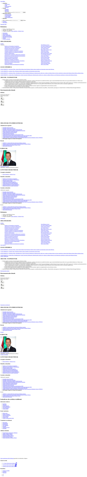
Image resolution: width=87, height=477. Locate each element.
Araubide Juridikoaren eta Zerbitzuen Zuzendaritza (14, 52)
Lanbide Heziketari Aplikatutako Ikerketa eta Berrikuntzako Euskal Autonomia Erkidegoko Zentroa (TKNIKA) (23, 137)
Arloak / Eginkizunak (4, 256)
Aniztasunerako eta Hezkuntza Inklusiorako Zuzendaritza (15, 54)
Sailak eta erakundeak (6, 415)
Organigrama (2, 218)
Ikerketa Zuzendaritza (8, 63)
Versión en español (6, 470)
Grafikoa (2, 43)
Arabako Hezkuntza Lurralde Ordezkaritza (10, 183)
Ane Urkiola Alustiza (44, 48)
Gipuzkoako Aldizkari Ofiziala (8, 435)
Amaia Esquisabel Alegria (45, 63)
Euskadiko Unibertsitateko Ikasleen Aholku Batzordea (12, 129)
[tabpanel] (43, 53)
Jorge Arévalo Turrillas (45, 58)
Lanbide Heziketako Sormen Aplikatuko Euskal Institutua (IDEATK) (15, 136)
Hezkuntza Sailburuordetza (9, 53)
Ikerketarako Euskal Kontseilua (8, 133)
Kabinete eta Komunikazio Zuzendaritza (12, 46)
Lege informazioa (6, 407)
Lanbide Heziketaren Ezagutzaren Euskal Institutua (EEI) (13, 134)
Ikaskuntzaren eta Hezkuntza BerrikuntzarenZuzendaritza (15, 55)
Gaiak (6, 5)
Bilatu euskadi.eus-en (9, 12)
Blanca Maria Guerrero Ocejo (46, 49)
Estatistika (4, 428)
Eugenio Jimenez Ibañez (45, 57)
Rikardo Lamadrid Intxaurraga (46, 60)
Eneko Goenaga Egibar (45, 52)
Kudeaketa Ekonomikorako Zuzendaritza (12, 48)
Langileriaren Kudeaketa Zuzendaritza (11, 49)
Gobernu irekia (5, 417)
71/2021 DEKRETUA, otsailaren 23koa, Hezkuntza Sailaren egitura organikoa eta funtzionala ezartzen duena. (20, 71)
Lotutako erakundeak (4, 354)
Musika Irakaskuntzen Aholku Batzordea (10, 131)
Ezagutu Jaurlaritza (6, 414)
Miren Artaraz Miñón (45, 64)
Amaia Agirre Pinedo (44, 55)
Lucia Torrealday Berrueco (45, 54)
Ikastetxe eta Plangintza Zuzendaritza (11, 57)
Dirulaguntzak (5, 423)
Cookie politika (7, 16)
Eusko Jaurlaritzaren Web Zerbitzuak (7, 458)
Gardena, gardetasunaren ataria (8, 418)
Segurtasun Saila (3, 24)
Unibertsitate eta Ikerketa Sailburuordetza (10, 182)
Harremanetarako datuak (4, 270)
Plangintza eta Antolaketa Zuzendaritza (12, 59)
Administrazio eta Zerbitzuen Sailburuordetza (13, 47)
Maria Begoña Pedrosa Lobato (46, 53)
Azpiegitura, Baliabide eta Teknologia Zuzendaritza (14, 230)
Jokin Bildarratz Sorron (10, 29)
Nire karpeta (5, 22)
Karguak (2, 332)
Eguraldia (4, 426)
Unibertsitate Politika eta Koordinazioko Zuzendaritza (14, 64)
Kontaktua (7, 9)
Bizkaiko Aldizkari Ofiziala (8, 434)
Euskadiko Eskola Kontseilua (8, 127)
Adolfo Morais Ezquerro (45, 241)
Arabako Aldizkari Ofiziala (7, 433)
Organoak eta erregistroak (5, 304)
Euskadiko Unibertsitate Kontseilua (9, 128)
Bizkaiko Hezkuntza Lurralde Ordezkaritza (10, 185)
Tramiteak (7, 7)
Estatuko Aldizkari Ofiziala (7, 436)
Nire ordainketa (5, 425)
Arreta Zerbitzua (6, 416)
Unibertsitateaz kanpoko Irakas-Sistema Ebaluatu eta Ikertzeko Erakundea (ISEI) (17, 135)
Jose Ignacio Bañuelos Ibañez (46, 46)
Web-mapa (7, 11)
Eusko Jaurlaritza (8, 6)
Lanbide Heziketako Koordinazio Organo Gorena (11, 208)
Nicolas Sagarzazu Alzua (45, 59)
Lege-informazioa (8, 15)
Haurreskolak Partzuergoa (7, 209)
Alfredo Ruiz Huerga (44, 230)
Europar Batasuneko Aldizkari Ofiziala (10, 437)
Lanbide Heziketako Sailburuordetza (11, 58)
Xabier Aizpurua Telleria (45, 47)
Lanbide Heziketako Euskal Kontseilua (10, 132)
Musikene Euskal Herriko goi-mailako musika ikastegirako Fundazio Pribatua (17, 207)
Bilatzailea (7, 10)
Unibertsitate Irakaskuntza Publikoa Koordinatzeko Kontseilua (14, 130)
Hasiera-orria (7, 4)
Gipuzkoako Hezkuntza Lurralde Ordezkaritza (11, 184)
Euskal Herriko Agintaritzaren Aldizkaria (10, 432)
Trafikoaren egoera (6, 427)
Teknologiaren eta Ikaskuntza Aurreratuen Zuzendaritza (14, 60)
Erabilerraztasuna (8, 14)
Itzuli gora (4, 472)
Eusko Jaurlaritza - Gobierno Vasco (17, 31)
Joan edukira (2, 1)
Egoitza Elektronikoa (9, 17)
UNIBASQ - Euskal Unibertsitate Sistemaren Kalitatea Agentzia (14, 206)
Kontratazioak (5, 424)
